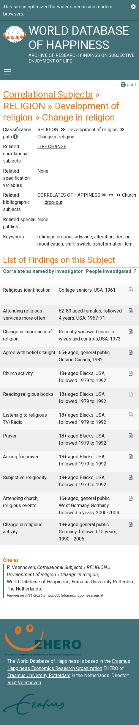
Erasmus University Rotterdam (38, 675)
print (128, 85)
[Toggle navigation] (7, 71)
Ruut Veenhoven (24, 682)
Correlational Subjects (48, 94)
